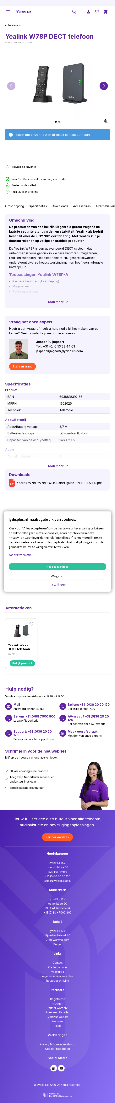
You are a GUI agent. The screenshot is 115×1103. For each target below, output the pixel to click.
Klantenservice (57, 967)
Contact (58, 962)
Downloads (60, 206)
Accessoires (82, 206)
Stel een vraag (22, 366)
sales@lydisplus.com (57, 880)
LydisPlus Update (57, 1016)
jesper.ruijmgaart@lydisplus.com (59, 351)
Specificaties (38, 206)
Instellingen (58, 584)
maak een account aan (73, 135)
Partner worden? (57, 1008)
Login (20, 135)
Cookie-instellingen (57, 1048)
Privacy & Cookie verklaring (57, 1044)
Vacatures (57, 971)
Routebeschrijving (57, 980)
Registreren (57, 999)
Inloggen (57, 1003)
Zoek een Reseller (57, 1012)
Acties (57, 1025)
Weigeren (57, 576)
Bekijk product (22, 663)
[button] (11, 86)
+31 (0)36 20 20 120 (57, 876)
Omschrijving (14, 206)
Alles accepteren (57, 566)
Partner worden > (57, 837)
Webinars (57, 1021)
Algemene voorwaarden (57, 976)
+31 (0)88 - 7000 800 (58, 912)
